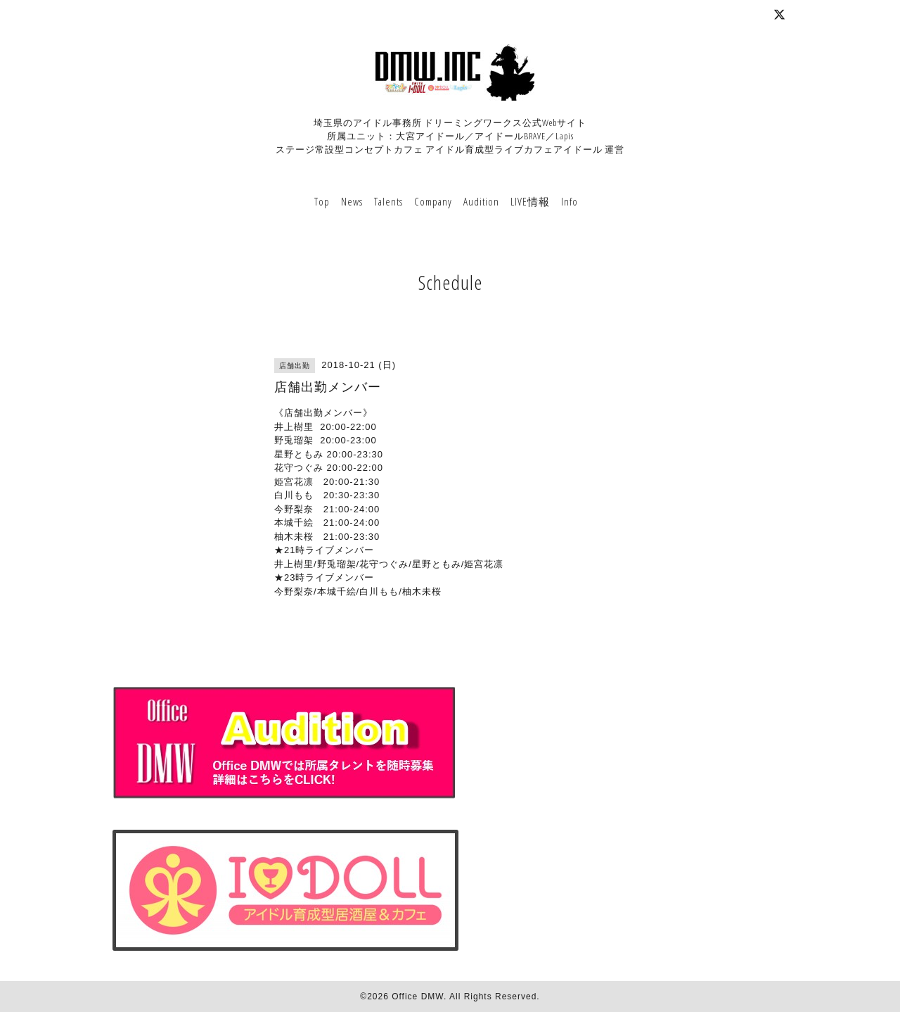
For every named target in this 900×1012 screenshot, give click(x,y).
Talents (388, 201)
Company (433, 201)
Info (569, 201)
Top (322, 201)
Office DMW (418, 996)
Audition (481, 201)
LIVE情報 (530, 201)
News (352, 201)
